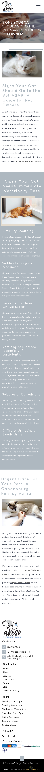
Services (7, 676)
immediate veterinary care (28, 161)
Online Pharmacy (11, 690)
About (6, 672)
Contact (7, 683)
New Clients (8, 679)
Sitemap (22, 765)
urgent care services (20, 583)
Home (6, 668)
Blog (5, 687)
